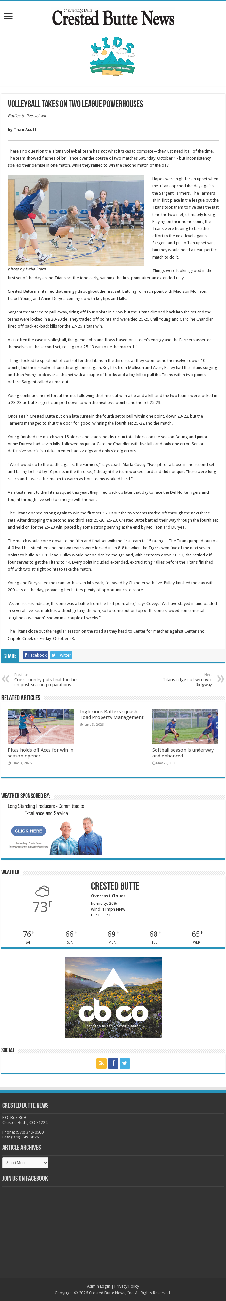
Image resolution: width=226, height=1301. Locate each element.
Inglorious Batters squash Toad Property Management (112, 714)
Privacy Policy (126, 1286)
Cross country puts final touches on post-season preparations (47, 680)
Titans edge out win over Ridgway (179, 680)
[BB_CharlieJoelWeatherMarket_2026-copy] (53, 828)
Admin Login (98, 1286)
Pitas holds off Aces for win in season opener (40, 753)
